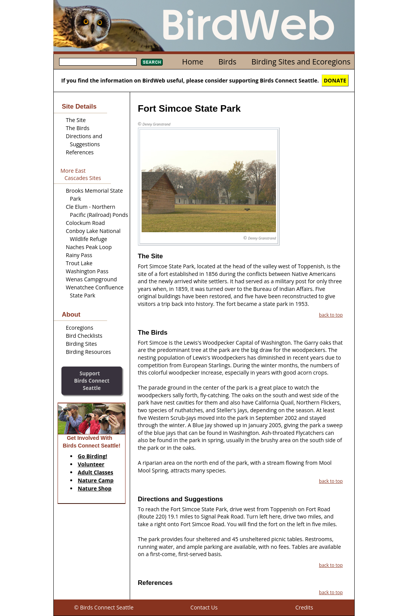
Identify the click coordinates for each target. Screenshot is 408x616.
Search (152, 62)
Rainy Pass (79, 255)
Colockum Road (85, 222)
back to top (331, 315)
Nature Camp (96, 480)
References (80, 152)
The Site (76, 120)
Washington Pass (87, 271)
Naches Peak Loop (89, 247)
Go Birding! (92, 456)
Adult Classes (96, 472)
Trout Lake (79, 263)
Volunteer (91, 464)
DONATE (335, 80)
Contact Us (204, 607)
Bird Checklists (84, 335)
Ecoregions (79, 327)
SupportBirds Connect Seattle (91, 380)
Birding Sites (81, 343)
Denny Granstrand (156, 124)
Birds (227, 61)
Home (192, 61)
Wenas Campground (91, 279)
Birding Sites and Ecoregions (300, 61)
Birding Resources (88, 351)
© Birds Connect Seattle (104, 607)
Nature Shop (95, 488)
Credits (304, 607)
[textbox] (98, 62)
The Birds (77, 128)
